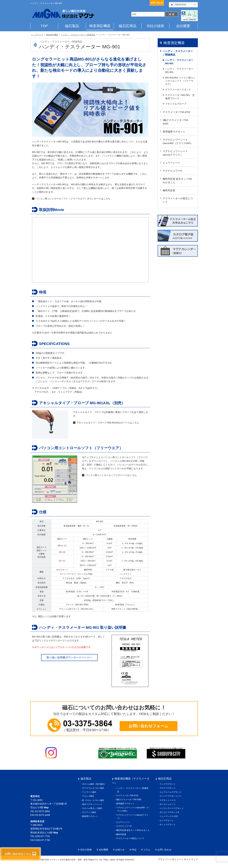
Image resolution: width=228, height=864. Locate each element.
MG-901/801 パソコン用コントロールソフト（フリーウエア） (180, 80)
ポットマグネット (168, 824)
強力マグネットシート (92, 804)
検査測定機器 (99, 26)
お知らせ (120, 849)
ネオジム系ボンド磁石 (92, 808)
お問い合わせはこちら (20, 853)
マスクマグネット (168, 788)
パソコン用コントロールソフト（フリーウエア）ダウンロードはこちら (72, 198)
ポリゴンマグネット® (170, 812)
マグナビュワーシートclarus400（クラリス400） (178, 141)
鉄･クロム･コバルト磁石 (93, 800)
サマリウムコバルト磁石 (93, 788)
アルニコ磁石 (88, 796)
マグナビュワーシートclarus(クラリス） (175, 153)
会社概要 (183, 26)
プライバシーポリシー (169, 859)
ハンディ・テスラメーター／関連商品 (178, 53)
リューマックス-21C (169, 816)
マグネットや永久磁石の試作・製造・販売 (68, 859)
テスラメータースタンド (178, 89)
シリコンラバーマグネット (172, 808)
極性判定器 (169, 190)
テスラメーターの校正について (178, 200)
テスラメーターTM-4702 (176, 112)
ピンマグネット (167, 820)
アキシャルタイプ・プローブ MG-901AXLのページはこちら (107, 422)
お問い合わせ (157, 3)
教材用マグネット (90, 816)
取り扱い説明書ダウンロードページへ (69, 657)
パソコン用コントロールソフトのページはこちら (111, 475)
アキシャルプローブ (175, 103)
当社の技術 (155, 26)
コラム (146, 849)
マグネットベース (168, 800)
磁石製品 (72, 26)
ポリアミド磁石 (89, 812)
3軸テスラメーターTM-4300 (176, 122)
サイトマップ (191, 859)
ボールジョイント (168, 804)
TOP (44, 26)
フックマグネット (168, 784)
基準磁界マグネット (174, 131)
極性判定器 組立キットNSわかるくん (177, 180)
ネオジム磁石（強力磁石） (94, 784)
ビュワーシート (171, 162)
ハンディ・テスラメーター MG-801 (179, 70)
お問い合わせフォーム (148, 726)
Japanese (178, 5)
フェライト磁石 (89, 792)
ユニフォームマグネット (171, 792)
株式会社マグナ (44, 781)
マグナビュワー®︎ (172, 170)
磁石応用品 (127, 26)
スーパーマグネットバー (171, 796)
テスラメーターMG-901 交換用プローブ (180, 97)
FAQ (134, 849)
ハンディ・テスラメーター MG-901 (179, 62)
